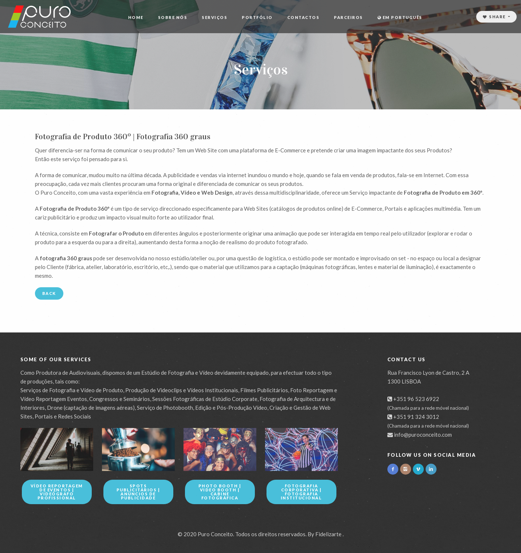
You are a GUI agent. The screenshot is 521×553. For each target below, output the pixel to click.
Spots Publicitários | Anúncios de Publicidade (138, 491)
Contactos (303, 17)
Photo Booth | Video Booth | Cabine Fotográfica (219, 491)
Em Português (400, 17)
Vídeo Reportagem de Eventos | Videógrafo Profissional (57, 491)
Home (135, 17)
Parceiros (348, 17)
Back (49, 293)
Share (495, 16)
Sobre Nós (173, 17)
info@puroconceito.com (423, 434)
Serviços (214, 17)
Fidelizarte (328, 534)
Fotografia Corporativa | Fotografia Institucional (301, 491)
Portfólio (257, 17)
